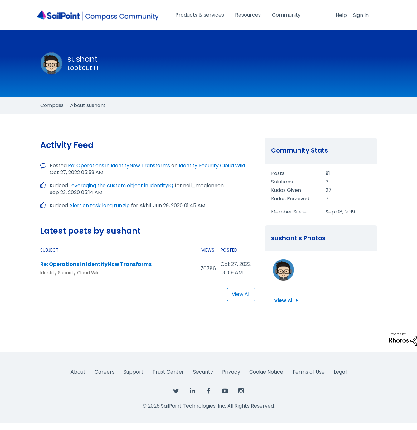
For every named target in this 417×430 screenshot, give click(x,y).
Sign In (361, 15)
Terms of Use (308, 371)
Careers (104, 371)
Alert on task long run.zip (99, 205)
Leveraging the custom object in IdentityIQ (121, 185)
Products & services (199, 14)
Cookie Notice (266, 371)
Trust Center (168, 371)
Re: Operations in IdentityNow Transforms (119, 165)
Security (203, 371)
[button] (283, 270)
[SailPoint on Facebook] (208, 391)
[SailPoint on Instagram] (241, 391)
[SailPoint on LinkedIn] (192, 391)
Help (341, 15)
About (77, 371)
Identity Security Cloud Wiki (212, 165)
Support (133, 371)
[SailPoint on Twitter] (176, 391)
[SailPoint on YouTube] (225, 391)
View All (241, 294)
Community (286, 14)
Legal (340, 371)
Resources (248, 14)
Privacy (231, 371)
